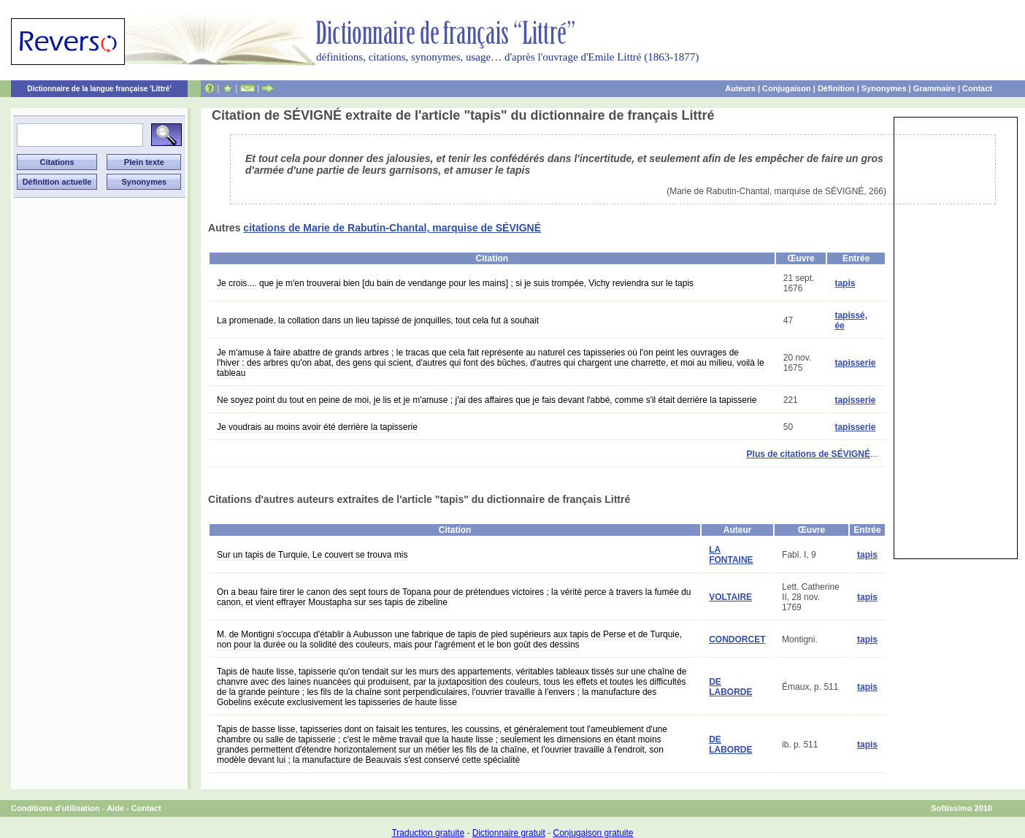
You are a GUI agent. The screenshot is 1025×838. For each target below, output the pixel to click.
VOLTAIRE (730, 597)
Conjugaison (786, 88)
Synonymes (884, 88)
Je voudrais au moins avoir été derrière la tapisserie (317, 427)
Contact (977, 88)
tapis (844, 283)
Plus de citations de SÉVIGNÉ (808, 454)
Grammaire (934, 88)
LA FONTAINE (731, 555)
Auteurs (740, 88)
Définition (836, 88)
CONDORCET (737, 639)
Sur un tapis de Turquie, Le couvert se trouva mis (312, 555)
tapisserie (854, 363)
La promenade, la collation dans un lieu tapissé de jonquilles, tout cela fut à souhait (378, 320)
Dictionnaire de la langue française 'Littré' (99, 89)
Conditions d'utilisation (55, 808)
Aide (115, 808)
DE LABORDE (730, 687)
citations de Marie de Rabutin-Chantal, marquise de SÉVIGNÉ (392, 228)
